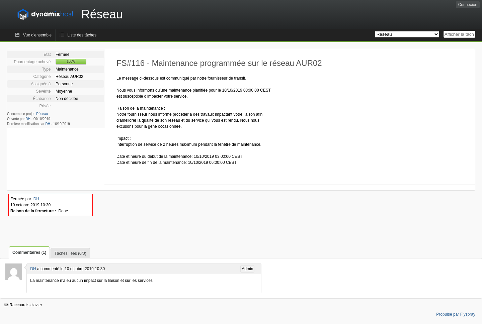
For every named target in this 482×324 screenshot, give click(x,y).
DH (28, 119)
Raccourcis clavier (23, 305)
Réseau (42, 114)
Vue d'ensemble (37, 35)
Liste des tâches (81, 35)
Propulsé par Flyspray (455, 314)
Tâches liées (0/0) (70, 253)
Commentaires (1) (29, 252)
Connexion (467, 4)
